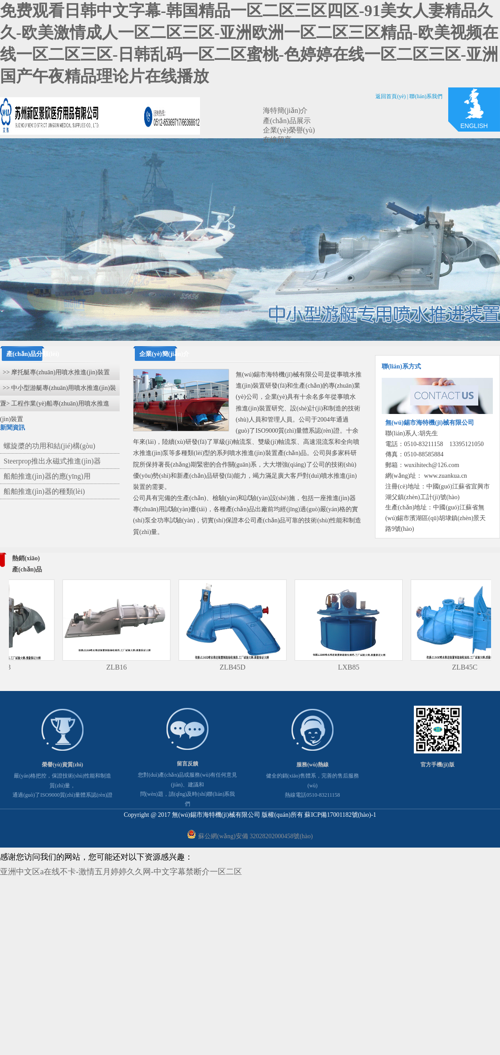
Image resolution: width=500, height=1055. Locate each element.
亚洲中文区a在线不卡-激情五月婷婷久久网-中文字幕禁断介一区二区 (121, 871)
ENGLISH (474, 125)
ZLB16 (123, 667)
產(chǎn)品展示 (287, 120)
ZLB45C (471, 667)
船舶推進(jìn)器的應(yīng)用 (47, 476)
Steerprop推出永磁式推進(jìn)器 (52, 461)
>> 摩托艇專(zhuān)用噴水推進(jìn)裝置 (56, 372)
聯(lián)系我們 (425, 96)
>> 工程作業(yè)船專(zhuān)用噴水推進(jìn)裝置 (54, 405)
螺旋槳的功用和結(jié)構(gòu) (49, 446)
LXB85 (355, 667)
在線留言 (277, 139)
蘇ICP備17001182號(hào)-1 (340, 814)
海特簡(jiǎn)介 (285, 110)
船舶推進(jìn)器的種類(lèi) (44, 491)
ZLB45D (239, 667)
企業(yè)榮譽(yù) (289, 130)
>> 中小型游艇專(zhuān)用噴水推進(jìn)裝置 (58, 390)
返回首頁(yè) (390, 96)
